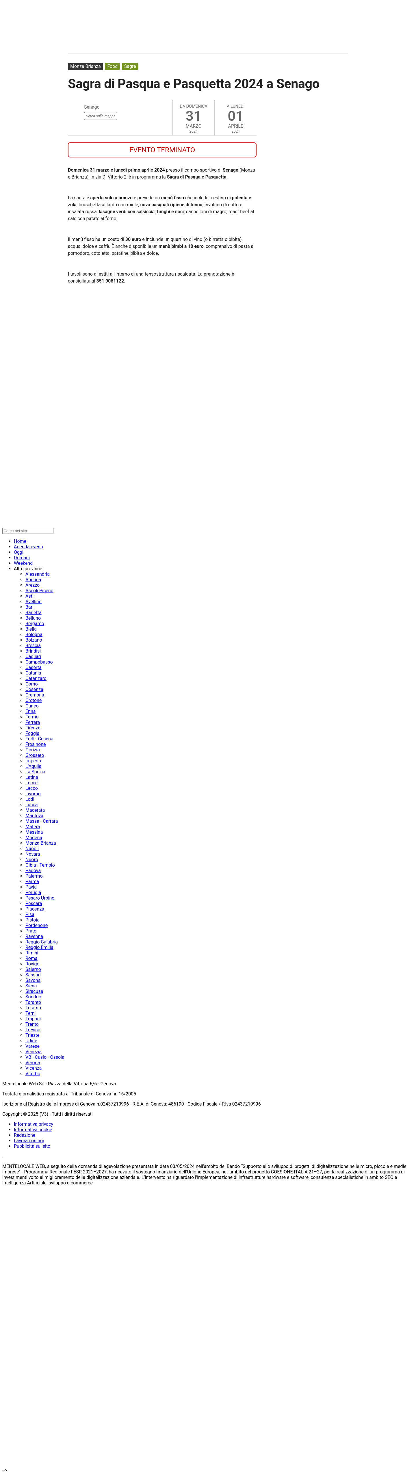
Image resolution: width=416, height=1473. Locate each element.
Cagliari (33, 656)
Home (20, 541)
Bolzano (33, 640)
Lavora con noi (29, 1140)
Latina (31, 777)
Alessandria (37, 574)
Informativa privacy (33, 1124)
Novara (32, 854)
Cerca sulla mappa (101, 116)
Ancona (33, 579)
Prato (30, 931)
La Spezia (35, 771)
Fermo (32, 717)
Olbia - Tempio (40, 865)
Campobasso (39, 662)
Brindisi (33, 651)
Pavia (31, 887)
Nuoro (31, 859)
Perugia (33, 892)
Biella (31, 629)
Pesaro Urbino (39, 898)
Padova (33, 870)
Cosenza (34, 689)
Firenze (32, 728)
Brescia (33, 645)
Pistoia (32, 920)
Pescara (33, 903)
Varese (32, 1046)
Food (112, 66)
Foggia (32, 733)
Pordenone (36, 925)
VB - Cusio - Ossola (44, 1057)
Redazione (24, 1135)
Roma (31, 958)
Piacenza (34, 909)
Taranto (33, 1002)
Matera (32, 826)
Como (31, 684)
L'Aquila (33, 766)
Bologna (33, 634)
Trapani (33, 1018)
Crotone (33, 700)
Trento (32, 1024)
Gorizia (32, 750)
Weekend (23, 563)
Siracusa (34, 991)
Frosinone (35, 744)
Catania (33, 673)
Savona (32, 980)
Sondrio (33, 997)
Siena (31, 986)
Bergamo (34, 623)
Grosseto (34, 755)
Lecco (31, 788)
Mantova (34, 815)
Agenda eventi (28, 546)
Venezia (33, 1051)
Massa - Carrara (41, 821)
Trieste (32, 1035)
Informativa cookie (33, 1129)
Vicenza (33, 1068)
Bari (29, 607)
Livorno (33, 793)
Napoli (32, 848)
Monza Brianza (85, 66)
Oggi (18, 552)
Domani (22, 557)
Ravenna (34, 936)
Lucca (31, 804)
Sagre (130, 66)
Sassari (33, 975)
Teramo (33, 1008)
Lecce (31, 782)
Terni (30, 1013)
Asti (29, 596)
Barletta (33, 612)
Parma (32, 881)
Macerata (35, 810)
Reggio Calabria (41, 942)
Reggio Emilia (39, 947)
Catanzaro (36, 678)
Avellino (33, 601)
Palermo (34, 876)
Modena (33, 837)
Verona (32, 1062)
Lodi (29, 799)
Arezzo (32, 585)
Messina (34, 832)
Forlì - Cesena (39, 739)
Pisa (29, 914)
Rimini (31, 953)
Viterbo (32, 1073)
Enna (30, 711)
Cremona (34, 695)
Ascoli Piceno (39, 590)
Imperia (33, 761)
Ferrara (32, 722)
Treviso (32, 1029)
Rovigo (32, 964)
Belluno (33, 618)
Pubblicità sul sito (32, 1146)
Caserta (33, 667)
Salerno (33, 969)
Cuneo (32, 706)
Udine (31, 1040)
